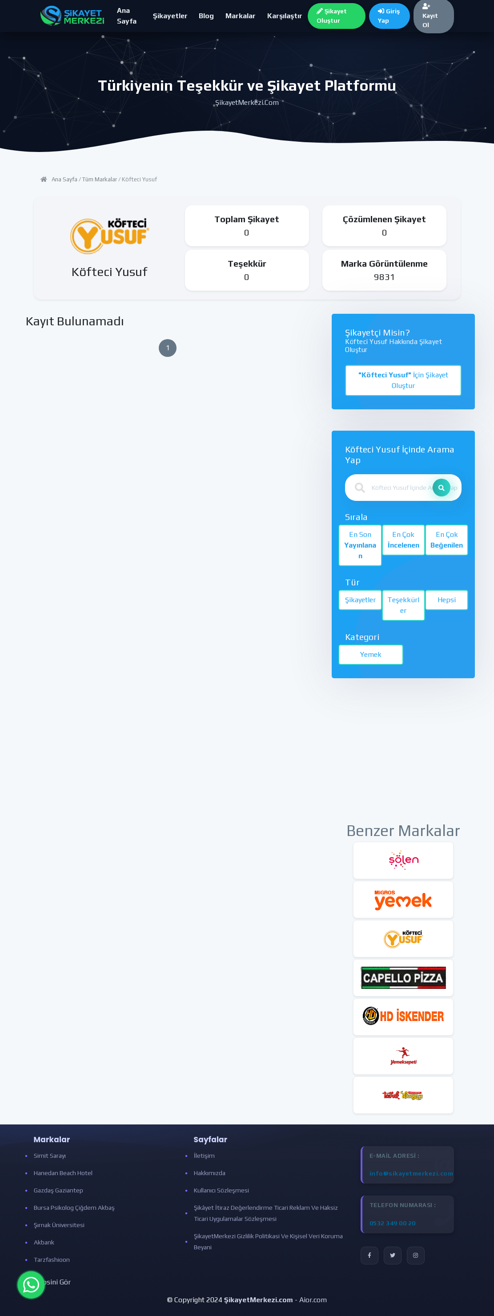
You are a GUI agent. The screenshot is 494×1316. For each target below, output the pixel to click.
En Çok (403, 539)
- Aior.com (275, 1300)
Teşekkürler (403, 605)
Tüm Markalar (99, 179)
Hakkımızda (209, 1172)
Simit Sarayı (50, 1155)
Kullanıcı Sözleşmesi (221, 1190)
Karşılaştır (284, 16)
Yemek (371, 654)
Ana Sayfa (127, 15)
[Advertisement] (403, 755)
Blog (206, 16)
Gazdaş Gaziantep (58, 1190)
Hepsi (447, 600)
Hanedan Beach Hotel (63, 1172)
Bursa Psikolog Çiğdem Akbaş (74, 1207)
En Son (360, 545)
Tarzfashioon (52, 1259)
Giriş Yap (389, 16)
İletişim (204, 1155)
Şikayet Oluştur (332, 16)
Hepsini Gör (52, 1282)
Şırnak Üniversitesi (59, 1224)
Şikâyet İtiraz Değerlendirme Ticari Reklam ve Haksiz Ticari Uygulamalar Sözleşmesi (266, 1213)
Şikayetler (170, 16)
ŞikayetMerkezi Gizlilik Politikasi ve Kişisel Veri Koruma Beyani (268, 1241)
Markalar (240, 16)
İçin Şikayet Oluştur (403, 380)
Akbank (44, 1242)
